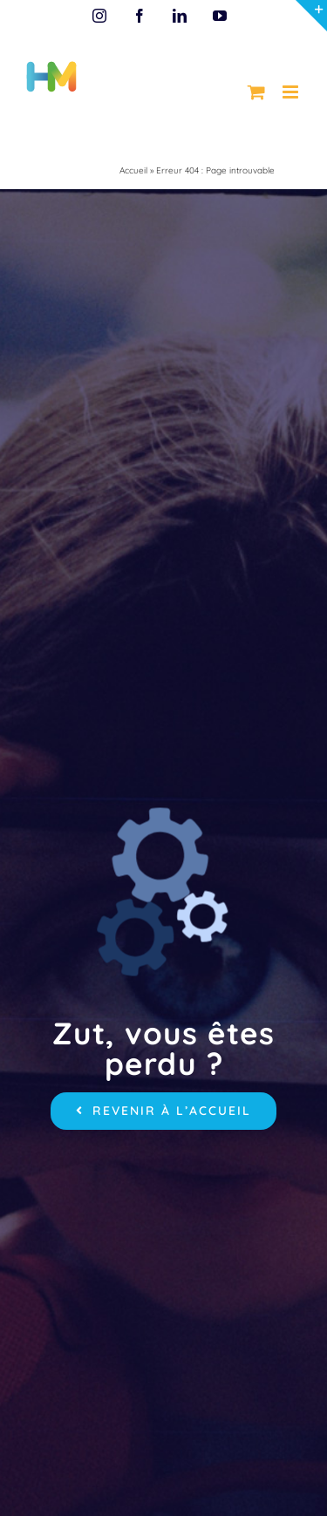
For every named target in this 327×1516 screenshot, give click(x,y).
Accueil (133, 170)
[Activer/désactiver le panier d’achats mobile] (256, 92)
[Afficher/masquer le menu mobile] (292, 92)
